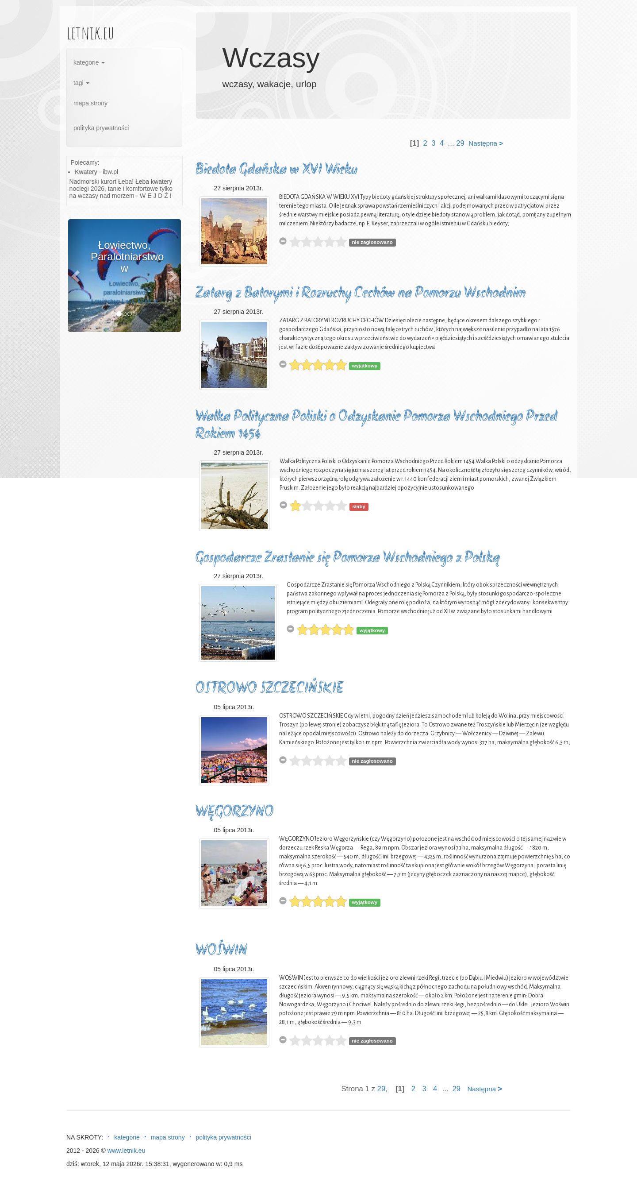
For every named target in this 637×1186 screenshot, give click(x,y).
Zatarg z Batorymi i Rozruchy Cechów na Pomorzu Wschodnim (361, 293)
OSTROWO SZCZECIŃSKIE (270, 689)
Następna (485, 143)
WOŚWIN (221, 951)
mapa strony (90, 103)
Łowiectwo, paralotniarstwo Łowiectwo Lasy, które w (124, 292)
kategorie (89, 62)
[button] (76, 275)
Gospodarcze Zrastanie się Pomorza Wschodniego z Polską (348, 558)
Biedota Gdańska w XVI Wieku (276, 170)
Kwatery (86, 171)
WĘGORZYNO (235, 812)
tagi (81, 82)
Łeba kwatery (153, 181)
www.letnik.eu (126, 1150)
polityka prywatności (101, 127)
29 (460, 143)
